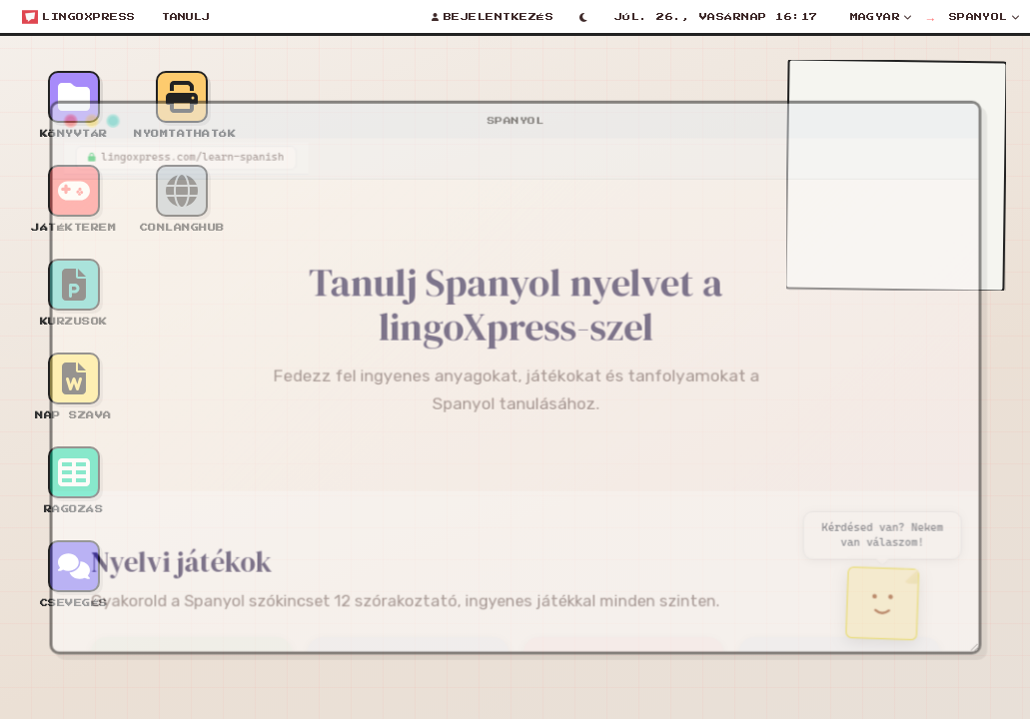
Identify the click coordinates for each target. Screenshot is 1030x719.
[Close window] (53, 111)
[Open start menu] (79, 17)
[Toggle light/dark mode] (583, 17)
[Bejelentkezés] (492, 17)
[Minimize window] (75, 111)
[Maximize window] (97, 111)
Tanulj (186, 17)
